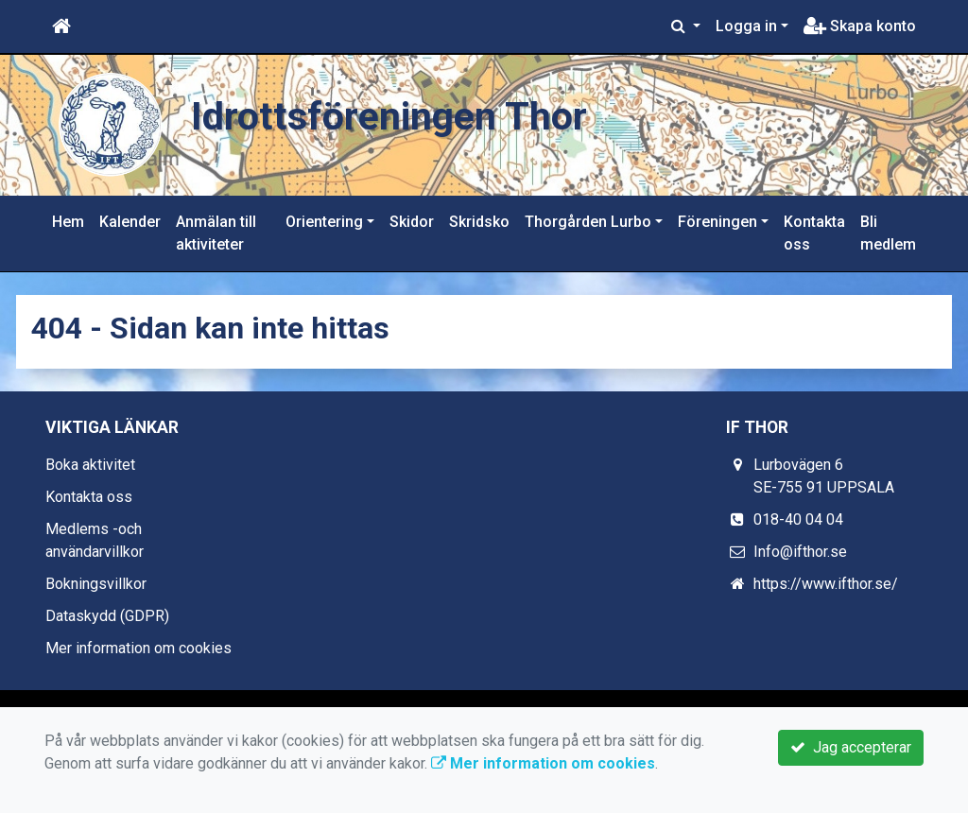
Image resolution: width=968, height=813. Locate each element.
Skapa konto (860, 26)
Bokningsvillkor (96, 584)
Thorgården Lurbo (588, 222)
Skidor (411, 222)
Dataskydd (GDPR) (107, 616)
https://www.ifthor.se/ (825, 584)
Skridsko (479, 222)
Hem (68, 222)
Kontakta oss (814, 233)
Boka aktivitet (90, 465)
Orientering (324, 222)
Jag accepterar (850, 747)
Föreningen (717, 222)
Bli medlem (888, 233)
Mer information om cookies (138, 648)
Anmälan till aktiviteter (216, 233)
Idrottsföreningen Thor (389, 116)
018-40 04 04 (798, 519)
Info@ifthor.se (800, 552)
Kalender (130, 222)
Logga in (746, 26)
